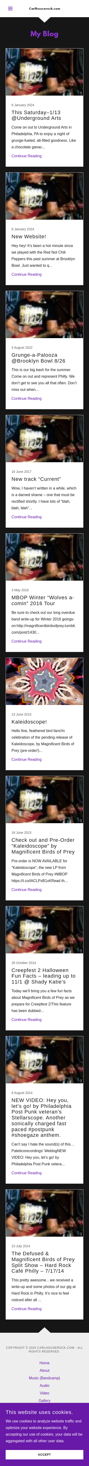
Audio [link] (44, 1386)
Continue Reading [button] (27, 156)
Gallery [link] (44, 1401)
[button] (11, 8)
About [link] (45, 1371)
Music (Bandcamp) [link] (44, 1378)
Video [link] (44, 1393)
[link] (44, 8)
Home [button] (44, 1363)
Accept (44, 1454)
